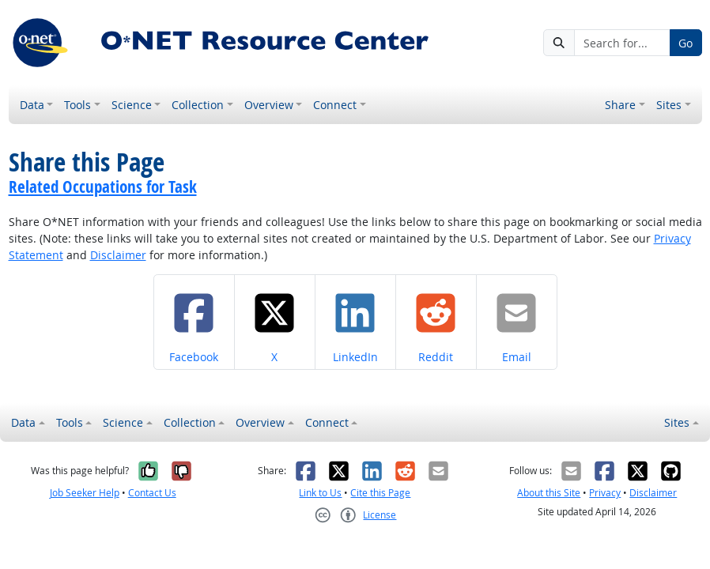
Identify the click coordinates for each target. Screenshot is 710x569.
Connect (335, 104)
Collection (198, 104)
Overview (268, 104)
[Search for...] (622, 42)
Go (685, 43)
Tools (77, 104)
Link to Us (320, 492)
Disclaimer (118, 254)
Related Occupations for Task (103, 186)
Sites (669, 104)
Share (620, 104)
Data (32, 104)
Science (131, 104)
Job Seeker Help (84, 492)
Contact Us (152, 492)
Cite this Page (380, 492)
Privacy (605, 492)
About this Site (548, 492)
